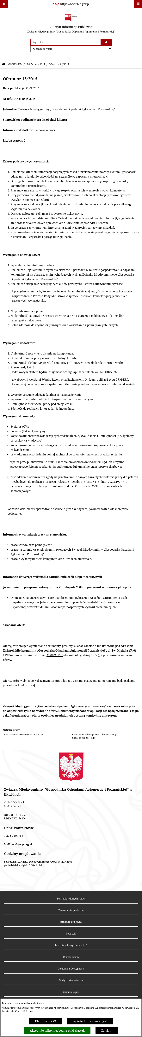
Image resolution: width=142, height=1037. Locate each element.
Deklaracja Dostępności (71, 968)
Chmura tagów (71, 992)
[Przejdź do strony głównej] (71, 23)
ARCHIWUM (14, 64)
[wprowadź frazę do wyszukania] (65, 42)
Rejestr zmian (71, 957)
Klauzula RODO (45, 1021)
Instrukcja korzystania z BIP (71, 945)
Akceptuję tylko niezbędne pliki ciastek (57, 1031)
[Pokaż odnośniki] (4, 4)
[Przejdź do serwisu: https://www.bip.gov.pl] (71, 4)
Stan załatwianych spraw (71, 898)
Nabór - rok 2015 (35, 64)
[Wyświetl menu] (138, 4)
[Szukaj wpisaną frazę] (106, 42)
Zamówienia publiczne (71, 910)
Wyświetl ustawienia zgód (90, 1021)
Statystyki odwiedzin (71, 980)
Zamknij (106, 1030)
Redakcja (71, 933)
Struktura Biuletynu (71, 921)
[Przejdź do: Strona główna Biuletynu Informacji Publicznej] (3, 64)
